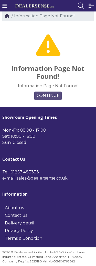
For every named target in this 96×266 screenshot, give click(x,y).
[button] (4, 5)
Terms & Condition (23, 238)
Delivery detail (19, 223)
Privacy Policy (19, 230)
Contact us (16, 215)
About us (14, 207)
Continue (48, 95)
